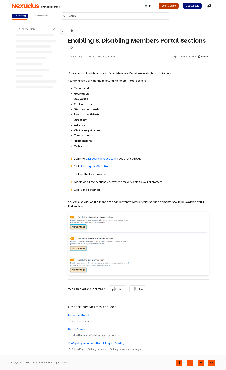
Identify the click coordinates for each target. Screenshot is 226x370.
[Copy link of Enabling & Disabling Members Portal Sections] (71, 48)
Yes (117, 289)
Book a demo (169, 5)
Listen (203, 56)
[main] (138, 188)
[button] (115, 16)
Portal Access (77, 330)
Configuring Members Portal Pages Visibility (96, 344)
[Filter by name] (37, 28)
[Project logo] (36, 6)
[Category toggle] (62, 31)
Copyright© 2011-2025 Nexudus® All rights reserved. (41, 362)
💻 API (147, 5)
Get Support (192, 5)
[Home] (71, 31)
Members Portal (78, 316)
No (138, 289)
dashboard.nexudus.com (101, 159)
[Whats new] (209, 6)
